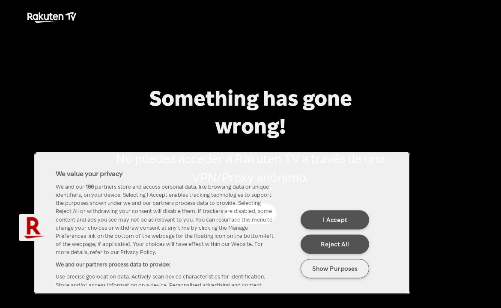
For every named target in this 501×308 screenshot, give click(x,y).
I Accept (335, 219)
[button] (33, 227)
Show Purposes (335, 268)
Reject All (335, 244)
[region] (222, 223)
